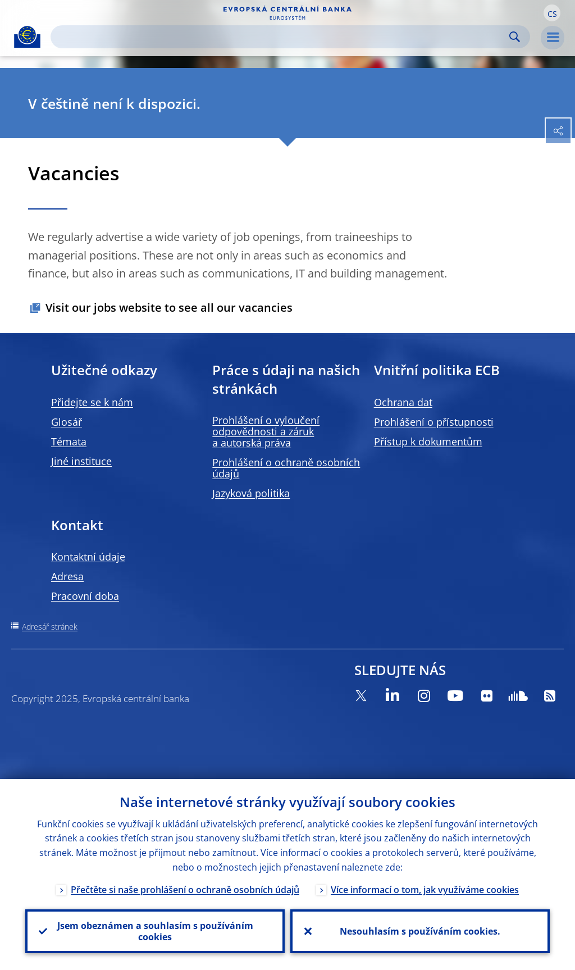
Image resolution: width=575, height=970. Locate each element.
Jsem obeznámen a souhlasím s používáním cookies (155, 931)
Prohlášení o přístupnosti (434, 422)
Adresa (67, 576)
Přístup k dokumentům (428, 441)
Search (514, 37)
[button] (552, 12)
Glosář (66, 422)
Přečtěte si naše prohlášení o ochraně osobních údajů (185, 890)
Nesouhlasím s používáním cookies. (420, 931)
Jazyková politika (251, 493)
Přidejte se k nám (92, 402)
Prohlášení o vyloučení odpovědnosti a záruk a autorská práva (266, 431)
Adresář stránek (49, 626)
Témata (68, 441)
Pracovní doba (85, 596)
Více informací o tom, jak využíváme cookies (425, 890)
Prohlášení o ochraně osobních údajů (286, 468)
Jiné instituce (81, 461)
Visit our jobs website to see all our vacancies (169, 307)
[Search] (281, 37)
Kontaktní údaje (88, 556)
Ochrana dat (403, 402)
